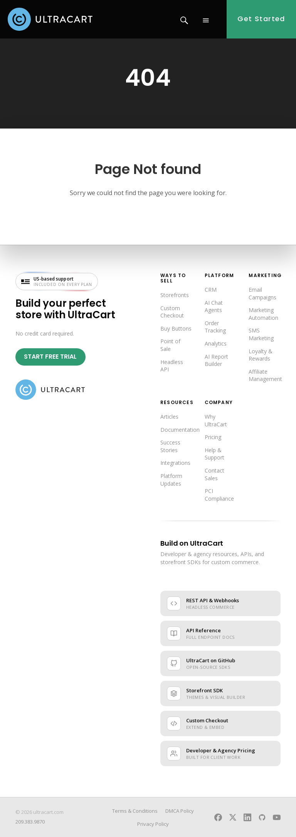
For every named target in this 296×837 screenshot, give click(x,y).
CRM (211, 289)
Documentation (180, 429)
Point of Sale (170, 345)
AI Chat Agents (214, 306)
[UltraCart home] (50, 389)
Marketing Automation (263, 313)
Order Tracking (215, 326)
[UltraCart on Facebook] (218, 817)
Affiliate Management (265, 375)
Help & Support (214, 453)
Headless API (171, 365)
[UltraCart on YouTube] (277, 817)
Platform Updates (171, 479)
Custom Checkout (172, 311)
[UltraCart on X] (233, 817)
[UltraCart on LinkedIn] (247, 817)
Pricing (213, 437)
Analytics (216, 343)
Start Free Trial (50, 356)
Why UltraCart (216, 420)
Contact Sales (214, 474)
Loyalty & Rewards (260, 355)
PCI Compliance (219, 494)
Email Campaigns (262, 293)
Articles (169, 416)
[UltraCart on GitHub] (262, 817)
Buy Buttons (176, 328)
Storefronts (174, 295)
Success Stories (170, 446)
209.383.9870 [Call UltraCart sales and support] (30, 821)
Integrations (175, 462)
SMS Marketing (261, 334)
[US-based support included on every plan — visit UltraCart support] (56, 281)
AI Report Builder (216, 360)
